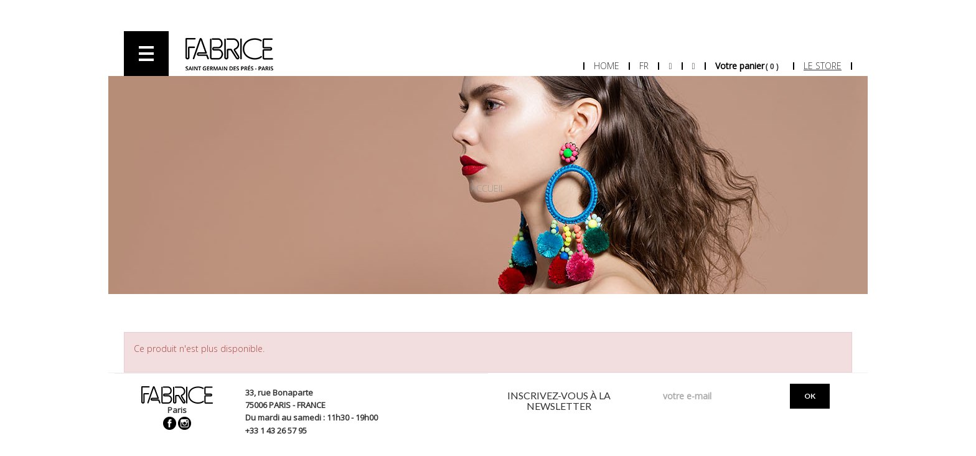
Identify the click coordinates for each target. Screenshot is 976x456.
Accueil (488, 188)
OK (809, 396)
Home (606, 66)
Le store (823, 66)
